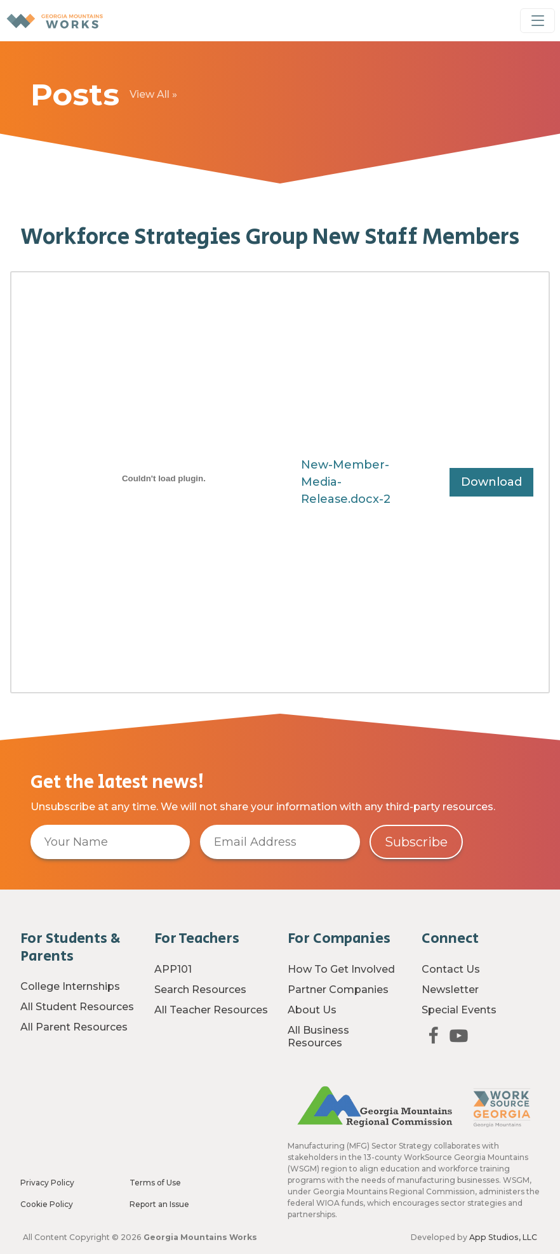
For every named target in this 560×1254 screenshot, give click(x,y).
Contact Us (451, 969)
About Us (312, 1010)
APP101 (173, 969)
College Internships (70, 986)
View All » (153, 94)
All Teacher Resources (211, 1010)
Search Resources (200, 990)
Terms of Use (155, 1182)
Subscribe (416, 842)
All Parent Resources (74, 1027)
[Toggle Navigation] (537, 21)
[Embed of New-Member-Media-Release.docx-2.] (164, 478)
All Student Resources (77, 1007)
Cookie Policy (46, 1204)
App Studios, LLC (503, 1237)
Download (491, 482)
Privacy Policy (47, 1182)
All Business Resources (318, 1036)
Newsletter (450, 990)
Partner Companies (338, 990)
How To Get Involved (341, 969)
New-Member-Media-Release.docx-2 (345, 482)
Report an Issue (159, 1204)
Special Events (459, 1010)
